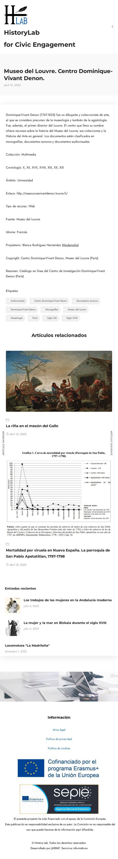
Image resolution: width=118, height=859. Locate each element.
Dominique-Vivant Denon (23, 309)
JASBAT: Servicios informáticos (69, 848)
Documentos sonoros (87, 300)
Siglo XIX (52, 318)
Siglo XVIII (72, 318)
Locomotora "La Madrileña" (27, 645)
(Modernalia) (70, 245)
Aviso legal (59, 730)
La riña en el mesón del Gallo (32, 426)
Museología (17, 318)
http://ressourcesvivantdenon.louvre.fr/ (42, 193)
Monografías (52, 309)
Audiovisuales (18, 300)
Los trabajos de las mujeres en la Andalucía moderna (68, 600)
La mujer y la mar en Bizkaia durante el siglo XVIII (65, 623)
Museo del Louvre (77, 309)
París (35, 318)
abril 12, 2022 (16, 434)
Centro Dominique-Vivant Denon (50, 300)
